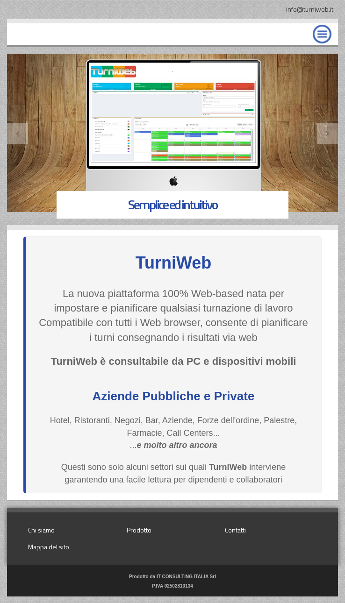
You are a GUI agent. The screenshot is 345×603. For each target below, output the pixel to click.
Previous (18, 134)
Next (327, 134)
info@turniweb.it (309, 9)
